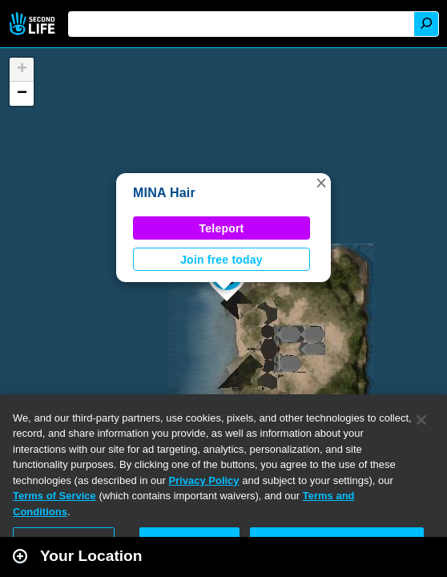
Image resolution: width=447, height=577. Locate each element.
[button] (321, 182)
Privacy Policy (203, 480)
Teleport (221, 228)
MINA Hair (164, 193)
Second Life (34, 23)
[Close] (421, 420)
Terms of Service (54, 496)
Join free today (221, 259)
